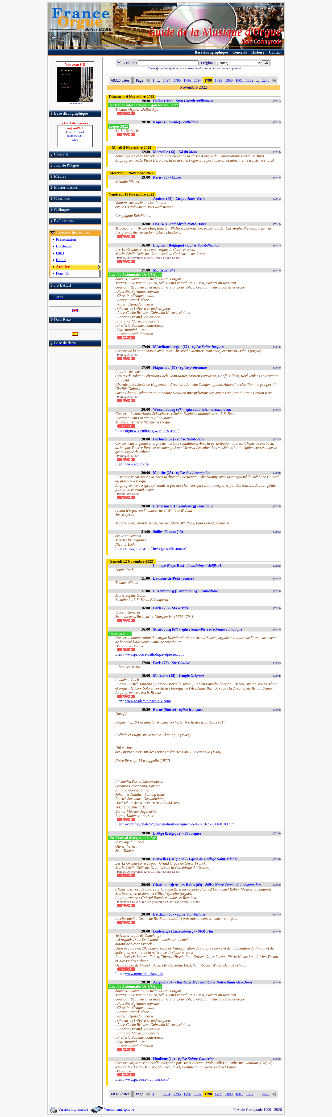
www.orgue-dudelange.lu (144, 974)
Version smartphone (112, 1109)
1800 (228, 80)
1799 (218, 80)
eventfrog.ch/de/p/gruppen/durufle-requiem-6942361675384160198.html (180, 824)
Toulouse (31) (74, 137)
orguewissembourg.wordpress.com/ (152, 431)
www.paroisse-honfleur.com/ (147, 1079)
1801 (239, 80)
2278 (265, 80)
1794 (166, 80)
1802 (249, 80)
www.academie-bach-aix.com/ (148, 701)
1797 (197, 80)
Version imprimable (69, 1109)
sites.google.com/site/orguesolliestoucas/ (156, 549)
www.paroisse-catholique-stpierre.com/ (154, 654)
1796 (187, 80)
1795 (177, 80)
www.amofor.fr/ (137, 464)
